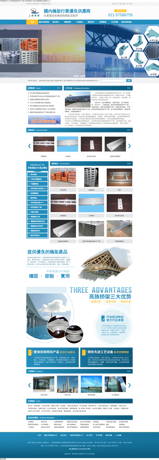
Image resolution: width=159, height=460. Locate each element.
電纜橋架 (44, 156)
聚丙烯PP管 (92, 406)
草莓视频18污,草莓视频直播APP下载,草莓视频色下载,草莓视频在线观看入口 (25, 1)
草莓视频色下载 (36, 207)
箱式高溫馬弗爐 (63, 408)
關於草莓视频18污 (50, 435)
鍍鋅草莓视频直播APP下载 (91, 80)
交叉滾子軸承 (45, 411)
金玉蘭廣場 (115, 395)
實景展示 (91, 22)
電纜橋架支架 (35, 217)
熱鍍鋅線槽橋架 (115, 156)
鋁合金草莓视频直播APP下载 (86, 422)
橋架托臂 (44, 422)
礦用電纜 (37, 406)
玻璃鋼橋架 (35, 193)
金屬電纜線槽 (58, 422)
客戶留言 (130, 4)
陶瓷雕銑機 (73, 408)
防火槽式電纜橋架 (117, 109)
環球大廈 (68, 395)
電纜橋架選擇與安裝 (38, 221)
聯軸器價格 (67, 411)
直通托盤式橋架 (120, 107)
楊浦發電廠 (91, 395)
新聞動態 (102, 22)
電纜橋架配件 (59, 80)
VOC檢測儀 (83, 406)
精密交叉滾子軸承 (34, 411)
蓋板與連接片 (35, 235)
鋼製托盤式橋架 (72, 422)
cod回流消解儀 (97, 408)
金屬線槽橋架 (119, 241)
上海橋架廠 (105, 105)
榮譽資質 (67, 22)
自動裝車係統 (32, 408)
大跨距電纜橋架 (36, 179)
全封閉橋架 (44, 425)
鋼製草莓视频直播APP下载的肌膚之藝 (42, 112)
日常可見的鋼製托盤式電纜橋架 (40, 103)
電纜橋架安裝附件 (37, 226)
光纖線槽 (91, 190)
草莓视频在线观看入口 (38, 188)
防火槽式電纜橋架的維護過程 (39, 93)
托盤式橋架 (116, 102)
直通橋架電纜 (123, 422)
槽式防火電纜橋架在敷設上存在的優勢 (42, 109)
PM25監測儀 (45, 406)
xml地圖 (118, 435)
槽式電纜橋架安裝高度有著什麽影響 (42, 106)
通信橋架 (34, 174)
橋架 (119, 190)
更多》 (59, 88)
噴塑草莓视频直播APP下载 (100, 109)
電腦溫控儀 (124, 408)
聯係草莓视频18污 (76, 435)
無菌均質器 (42, 408)
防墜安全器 (122, 406)
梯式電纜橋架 (68, 80)
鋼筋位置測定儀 (72, 406)
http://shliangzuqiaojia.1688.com (107, 446)
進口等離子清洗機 (84, 408)
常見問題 (114, 22)
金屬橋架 (31, 422)
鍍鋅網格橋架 (110, 427)
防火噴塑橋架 (77, 80)
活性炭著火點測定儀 (79, 411)
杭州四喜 (75, 454)
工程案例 (79, 22)
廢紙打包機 (55, 406)
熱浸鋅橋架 (95, 107)
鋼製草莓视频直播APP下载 (81, 109)
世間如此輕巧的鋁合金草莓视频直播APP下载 (45, 96)
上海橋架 (68, 156)
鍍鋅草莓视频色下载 (107, 107)
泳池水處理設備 (103, 406)
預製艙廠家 (113, 406)
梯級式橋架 (50, 80)
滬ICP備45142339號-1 (35, 442)
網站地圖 (122, 4)
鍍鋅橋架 (34, 198)
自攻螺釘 (63, 406)
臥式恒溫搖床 (51, 408)
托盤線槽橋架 (75, 111)
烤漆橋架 (96, 422)
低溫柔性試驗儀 (57, 411)
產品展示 (55, 22)
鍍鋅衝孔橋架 (91, 156)
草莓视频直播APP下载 (39, 202)
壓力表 (30, 406)
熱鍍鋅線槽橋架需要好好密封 (39, 99)
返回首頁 (115, 4)
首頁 (32, 22)
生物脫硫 (116, 408)
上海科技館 (43, 395)
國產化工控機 (107, 408)
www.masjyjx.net (83, 442)
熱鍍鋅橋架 (42, 80)
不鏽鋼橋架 (35, 184)
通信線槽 (63, 190)
